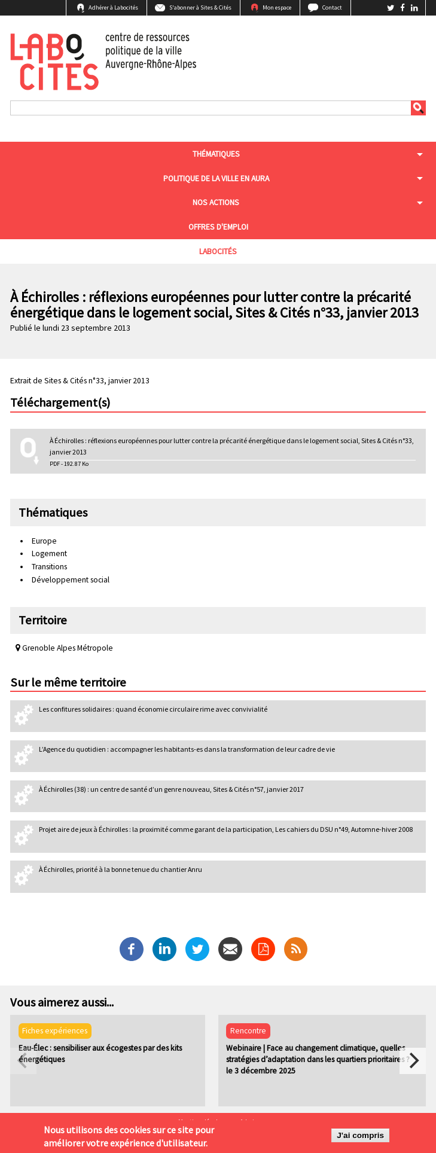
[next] (413, 1061)
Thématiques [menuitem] (216, 154)
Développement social (70, 580)
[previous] (23, 1061)
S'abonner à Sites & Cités (200, 7)
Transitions (49, 567)
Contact (332, 7)
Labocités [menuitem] (218, 251)
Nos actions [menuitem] (216, 202)
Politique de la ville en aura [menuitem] (216, 178)
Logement (49, 553)
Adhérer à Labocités (113, 7)
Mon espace (277, 7)
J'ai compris (360, 1137)
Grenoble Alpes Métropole (64, 648)
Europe (44, 541)
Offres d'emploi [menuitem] (218, 227)
